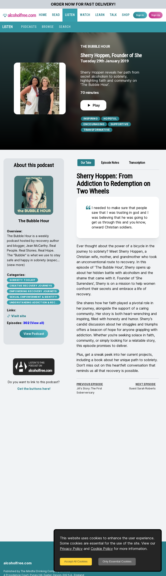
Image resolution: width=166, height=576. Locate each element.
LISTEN (70, 15)
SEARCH (65, 26)
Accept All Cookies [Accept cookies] (76, 561)
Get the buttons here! (33, 388)
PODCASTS (29, 26)
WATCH (85, 15)
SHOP (126, 15)
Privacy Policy (71, 548)
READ (56, 15)
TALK (113, 15)
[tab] (86, 162)
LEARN (100, 15)
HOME (43, 15)
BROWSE (48, 26)
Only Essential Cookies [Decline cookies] (117, 561)
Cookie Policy (102, 548)
